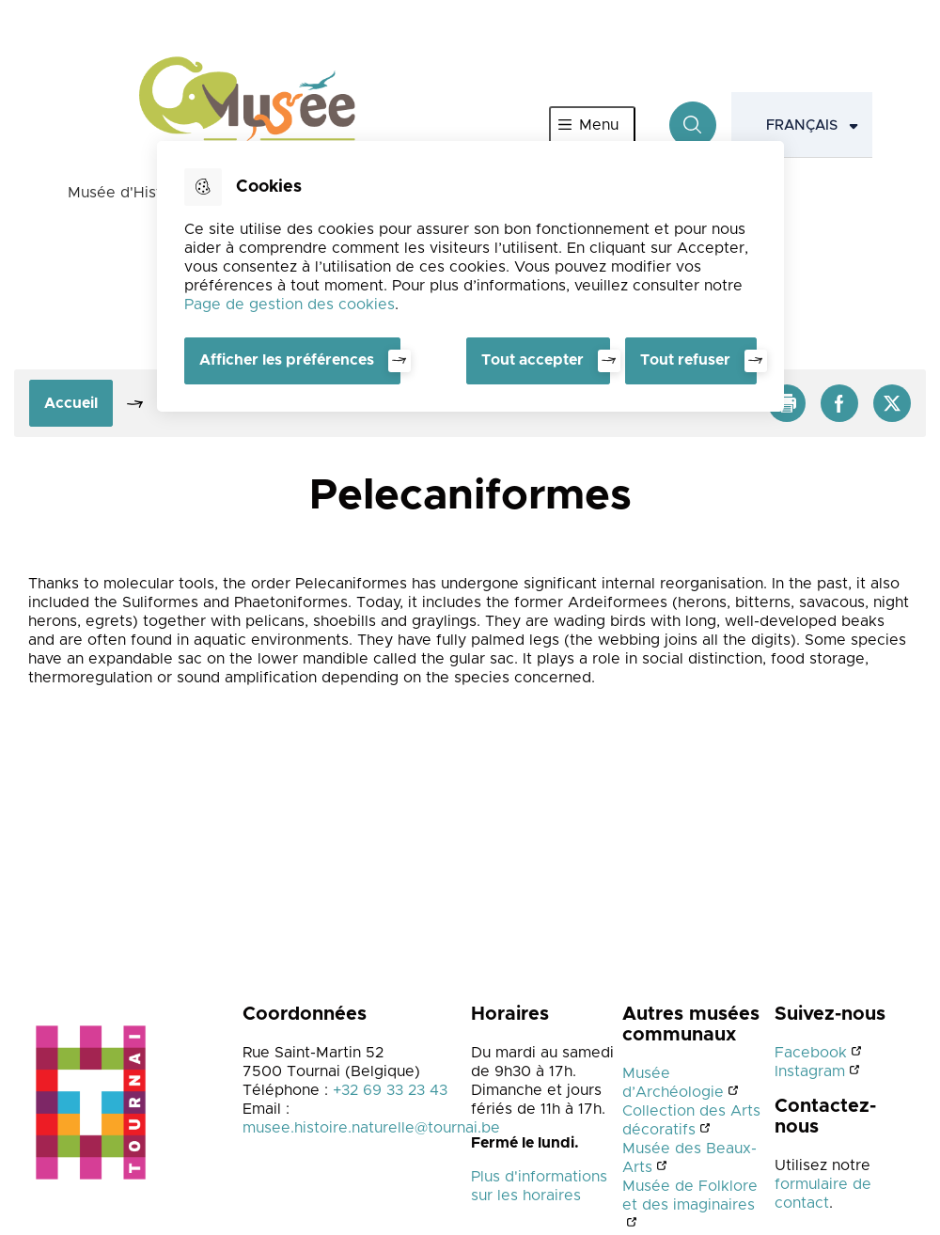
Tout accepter (532, 359)
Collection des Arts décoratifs (691, 1120)
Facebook (811, 1052)
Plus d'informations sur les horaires (539, 1186)
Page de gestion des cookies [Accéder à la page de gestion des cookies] (289, 304)
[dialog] (470, 276)
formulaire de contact (823, 1194)
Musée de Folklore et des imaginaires (690, 1195)
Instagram (810, 1071)
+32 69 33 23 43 (390, 1090)
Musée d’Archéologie (673, 1083)
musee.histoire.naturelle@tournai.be (371, 1127)
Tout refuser (685, 359)
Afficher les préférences (286, 359)
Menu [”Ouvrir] (599, 125)
